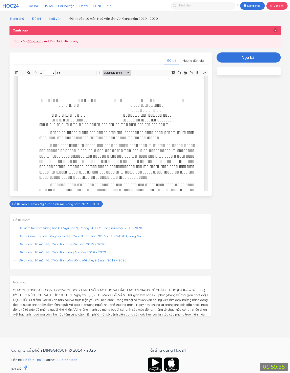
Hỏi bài (48, 6)
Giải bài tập (66, 6)
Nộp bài (248, 57)
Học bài (33, 6)
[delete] (275, 30)
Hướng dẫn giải (193, 61)
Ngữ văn (55, 19)
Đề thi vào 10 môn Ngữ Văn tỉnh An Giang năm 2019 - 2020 (56, 204)
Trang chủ (16, 19)
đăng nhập (35, 41)
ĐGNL (97, 6)
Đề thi (83, 6)
